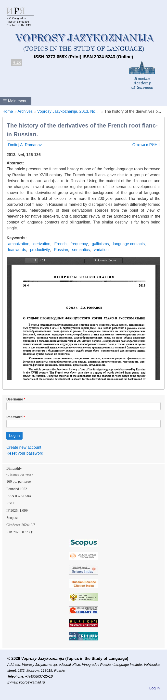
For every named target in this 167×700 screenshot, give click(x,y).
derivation (41, 244)
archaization (18, 244)
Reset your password (24, 453)
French (60, 244)
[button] (15, 101)
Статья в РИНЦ (146, 145)
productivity (40, 250)
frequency (79, 244)
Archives (25, 111)
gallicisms (100, 244)
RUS (17, 63)
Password (14, 417)
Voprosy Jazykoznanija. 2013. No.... (68, 111)
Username (14, 399)
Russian (61, 250)
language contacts (129, 244)
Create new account (23, 447)
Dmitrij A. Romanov (25, 145)
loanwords (17, 250)
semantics (81, 250)
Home (7, 111)
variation (101, 250)
